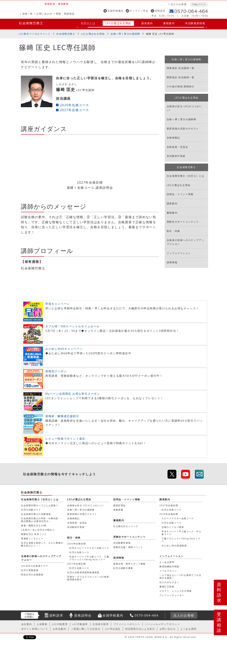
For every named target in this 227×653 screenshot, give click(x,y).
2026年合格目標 (168, 514)
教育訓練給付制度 (169, 566)
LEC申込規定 (113, 628)
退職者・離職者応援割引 (62, 416)
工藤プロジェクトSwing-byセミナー (181, 540)
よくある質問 (166, 562)
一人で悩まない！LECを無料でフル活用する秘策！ (180, 576)
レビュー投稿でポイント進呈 (65, 438)
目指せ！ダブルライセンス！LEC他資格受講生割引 (88, 578)
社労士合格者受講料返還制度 (83, 572)
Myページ (200, 4)
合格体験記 (173, 137)
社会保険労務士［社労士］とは (185, 176)
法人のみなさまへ (169, 582)
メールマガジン (168, 570)
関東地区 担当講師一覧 (180, 68)
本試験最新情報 (195, 23)
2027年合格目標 (168, 505)
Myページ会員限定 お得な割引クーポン (72, 393)
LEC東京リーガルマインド (34, 33)
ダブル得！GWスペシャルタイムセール (72, 326)
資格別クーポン (56, 371)
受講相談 (219, 622)
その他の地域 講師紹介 (180, 86)
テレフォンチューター (171, 595)
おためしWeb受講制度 (174, 545)
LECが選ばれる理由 (118, 23)
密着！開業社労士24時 (34, 525)
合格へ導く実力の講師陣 (125, 33)
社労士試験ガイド (31, 509)
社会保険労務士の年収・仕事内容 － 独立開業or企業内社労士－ (41, 520)
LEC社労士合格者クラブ (34, 565)
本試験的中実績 (176, 156)
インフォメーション (179, 253)
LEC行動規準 (80, 624)
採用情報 (172, 262)
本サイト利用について (34, 628)
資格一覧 (27, 13)
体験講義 (118, 509)
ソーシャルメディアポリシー (162, 624)
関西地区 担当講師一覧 (180, 77)
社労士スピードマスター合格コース (89, 547)
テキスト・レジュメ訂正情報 (175, 590)
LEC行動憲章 (60, 624)
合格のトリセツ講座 (173, 527)
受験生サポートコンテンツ (183, 221)
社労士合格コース (171, 509)
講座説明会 (119, 505)
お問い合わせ (44, 13)
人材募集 (42, 624)
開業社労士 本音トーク (34, 534)
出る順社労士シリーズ (125, 526)
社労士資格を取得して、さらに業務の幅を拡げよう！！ (42, 544)
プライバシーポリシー (127, 624)
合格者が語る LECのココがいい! (184, 108)
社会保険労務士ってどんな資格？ (39, 505)
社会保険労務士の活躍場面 (36, 514)
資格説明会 (82, 615)
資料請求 (160, 10)
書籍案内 (169, 23)
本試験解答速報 (122, 542)
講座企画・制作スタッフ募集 (129, 563)
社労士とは (88, 23)
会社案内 (26, 624)
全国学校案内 (115, 10)
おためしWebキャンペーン (64, 349)
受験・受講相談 (65, 13)
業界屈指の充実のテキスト (183, 128)
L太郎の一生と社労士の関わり (38, 529)
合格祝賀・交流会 (177, 147)
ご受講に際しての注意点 (85, 628)
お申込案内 (59, 628)
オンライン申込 (139, 10)
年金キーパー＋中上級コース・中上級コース (181, 533)
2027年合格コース (74, 110)
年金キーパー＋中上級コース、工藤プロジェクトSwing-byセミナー (89, 558)
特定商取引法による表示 (140, 628)
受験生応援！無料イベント (128, 547)
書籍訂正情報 (166, 586)
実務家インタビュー (32, 538)
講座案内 (147, 23)
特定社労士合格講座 (32, 574)
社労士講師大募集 (123, 567)
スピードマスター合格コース (178, 518)
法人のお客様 (179, 4)
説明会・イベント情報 (180, 194)
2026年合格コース (74, 105)
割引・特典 (173, 231)
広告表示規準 (101, 624)
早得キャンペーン (57, 304)
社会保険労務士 (31, 23)
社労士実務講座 (29, 570)
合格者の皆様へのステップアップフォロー (185, 242)
